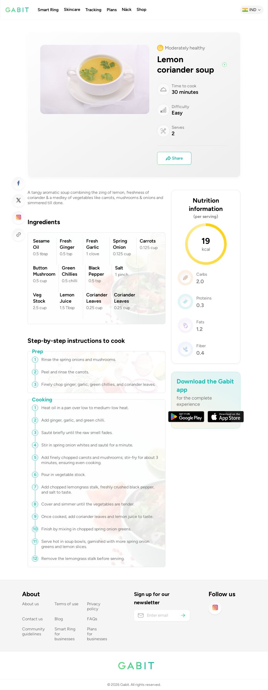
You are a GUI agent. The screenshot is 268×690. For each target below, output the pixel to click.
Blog (59, 618)
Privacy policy (94, 606)
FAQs (92, 618)
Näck (126, 9)
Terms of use (66, 603)
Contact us (32, 618)
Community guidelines (34, 631)
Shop (141, 9)
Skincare (72, 9)
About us (30, 603)
